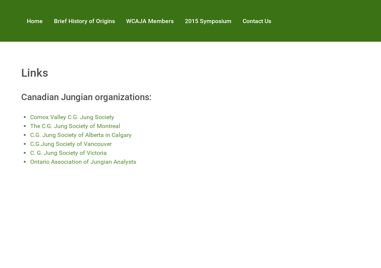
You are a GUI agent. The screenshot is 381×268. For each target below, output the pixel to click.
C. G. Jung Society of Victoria (68, 152)
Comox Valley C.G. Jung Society (72, 117)
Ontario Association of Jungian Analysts (83, 161)
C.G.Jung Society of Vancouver (71, 143)
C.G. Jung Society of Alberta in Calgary (81, 134)
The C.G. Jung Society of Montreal (75, 126)
